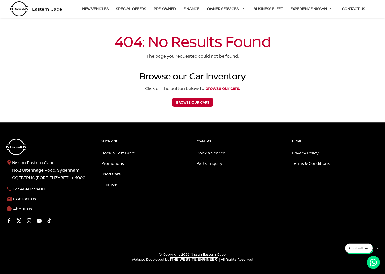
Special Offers (131, 8)
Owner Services (228, 8)
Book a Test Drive (118, 153)
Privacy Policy (305, 153)
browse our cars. (222, 88)
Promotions (112, 163)
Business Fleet (268, 8)
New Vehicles (95, 8)
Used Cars (111, 174)
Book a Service (211, 153)
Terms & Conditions (311, 163)
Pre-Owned (165, 8)
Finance (191, 8)
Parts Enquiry (209, 163)
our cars (192, 102)
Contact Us (353, 8)
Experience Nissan (314, 8)
